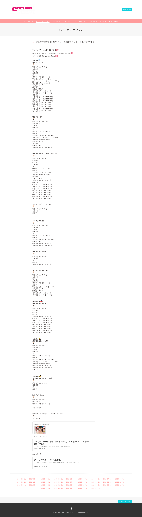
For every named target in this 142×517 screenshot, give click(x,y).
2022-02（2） (59, 485)
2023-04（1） (83, 482)
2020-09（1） (71, 488)
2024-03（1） (22, 482)
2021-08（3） (96, 485)
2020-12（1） (46, 488)
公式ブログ (93, 21)
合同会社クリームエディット (66, 512)
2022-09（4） (22, 485)
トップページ (28, 21)
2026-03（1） (22, 479)
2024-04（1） (120, 479)
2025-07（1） (46, 479)
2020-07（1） (83, 488)
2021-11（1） (83, 485)
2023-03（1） (96, 482)
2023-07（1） (71, 482)
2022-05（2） (46, 485)
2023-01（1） (108, 482)
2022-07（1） (34, 485)
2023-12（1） (34, 482)
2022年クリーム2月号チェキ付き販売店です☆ (72, 42)
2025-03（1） (59, 479)
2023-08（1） (59, 482)
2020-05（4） (96, 488)
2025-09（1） (34, 479)
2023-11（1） (46, 482)
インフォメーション (43, 21)
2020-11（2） (59, 488)
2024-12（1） (71, 479)
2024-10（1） (83, 479)
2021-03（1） (108, 485)
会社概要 (103, 21)
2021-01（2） (120, 485)
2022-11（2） (120, 482)
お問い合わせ (126, 9)
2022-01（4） (71, 485)
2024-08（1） (96, 479)
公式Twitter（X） (81, 21)
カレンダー (68, 21)
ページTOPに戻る (124, 501)
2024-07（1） (108, 479)
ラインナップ (56, 21)
